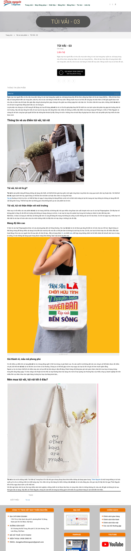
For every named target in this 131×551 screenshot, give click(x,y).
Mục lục (10, 96)
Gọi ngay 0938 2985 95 (71, 73)
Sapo (90, 549)
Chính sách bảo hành (111, 509)
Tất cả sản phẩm (21, 35)
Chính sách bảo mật (110, 512)
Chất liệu (53, 5)
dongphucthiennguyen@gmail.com (30, 532)
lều (55, 233)
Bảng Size (71, 5)
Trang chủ (29, 5)
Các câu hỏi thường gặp (112, 515)
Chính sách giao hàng (111, 506)
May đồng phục (41, 5)
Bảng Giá (62, 5)
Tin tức (80, 5)
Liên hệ (87, 5)
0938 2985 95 (25, 528)
